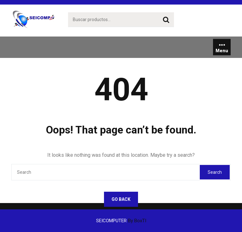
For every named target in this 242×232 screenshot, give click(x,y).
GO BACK (121, 199)
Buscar (166, 20)
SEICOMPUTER (121, 221)
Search (215, 172)
